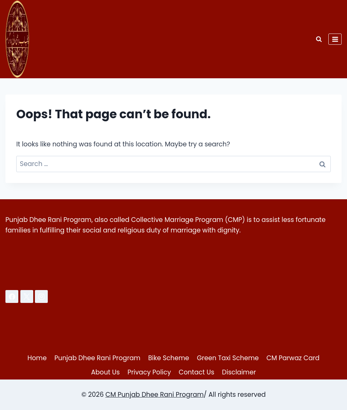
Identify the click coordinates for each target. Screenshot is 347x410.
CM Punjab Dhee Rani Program (154, 394)
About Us (105, 372)
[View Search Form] (319, 39)
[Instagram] (41, 296)
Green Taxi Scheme (228, 358)
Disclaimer (239, 372)
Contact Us (196, 372)
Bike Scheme (168, 358)
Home (37, 358)
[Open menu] (335, 39)
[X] (26, 296)
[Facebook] (11, 296)
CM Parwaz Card (293, 358)
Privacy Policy (149, 372)
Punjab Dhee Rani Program (98, 358)
